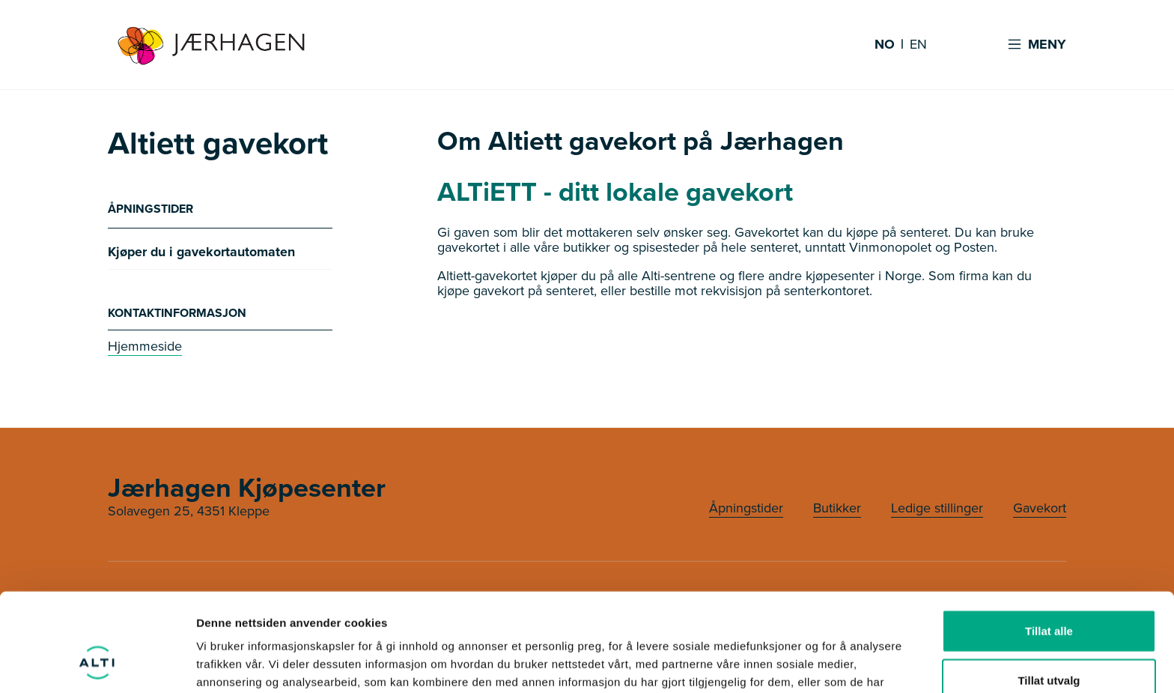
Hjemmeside (145, 346)
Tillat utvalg (1049, 595)
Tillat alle (1049, 545)
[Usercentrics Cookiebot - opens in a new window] (96, 664)
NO (885, 44)
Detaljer (797, 663)
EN (918, 44)
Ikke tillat (1049, 644)
